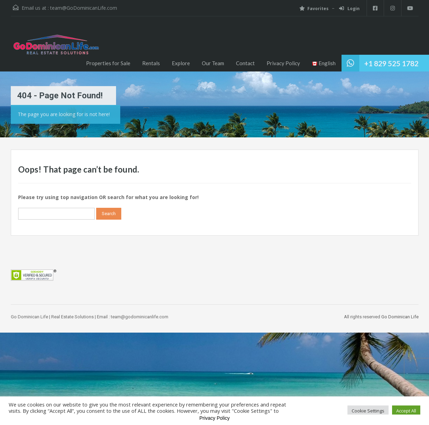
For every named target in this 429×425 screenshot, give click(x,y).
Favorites (313, 9)
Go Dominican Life (400, 316)
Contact (245, 63)
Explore (181, 63)
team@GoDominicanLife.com (83, 8)
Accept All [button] (406, 411)
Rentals (151, 63)
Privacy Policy (283, 63)
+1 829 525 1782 (391, 63)
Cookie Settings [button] (368, 411)
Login (349, 9)
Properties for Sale (108, 63)
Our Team (213, 63)
